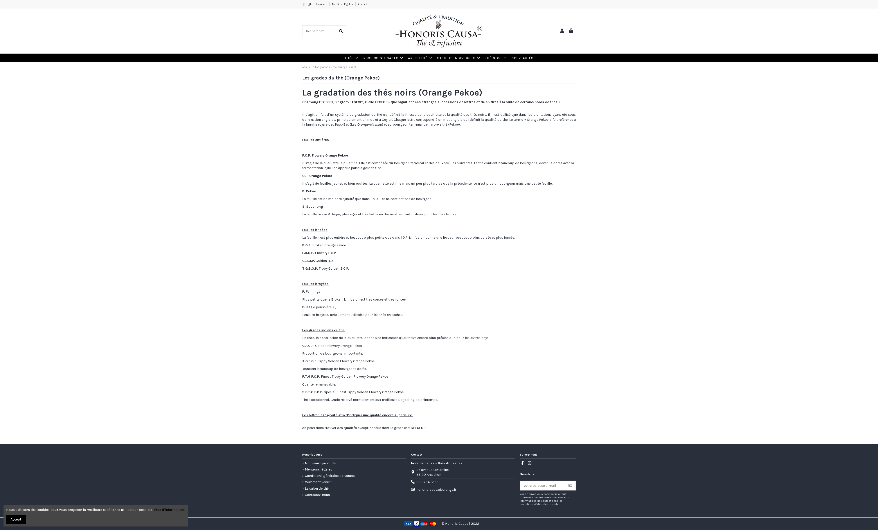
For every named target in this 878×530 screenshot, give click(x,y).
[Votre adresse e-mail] (542, 485)
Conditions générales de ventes (330, 476)
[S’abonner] (570, 485)
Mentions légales (343, 4)
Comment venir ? (318, 482)
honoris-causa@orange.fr (436, 489)
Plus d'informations (169, 510)
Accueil (362, 4)
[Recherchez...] (341, 31)
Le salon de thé (317, 488)
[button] (495, 58)
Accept (16, 519)
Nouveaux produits (320, 463)
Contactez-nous (317, 495)
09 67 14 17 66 (427, 482)
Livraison (322, 4)
